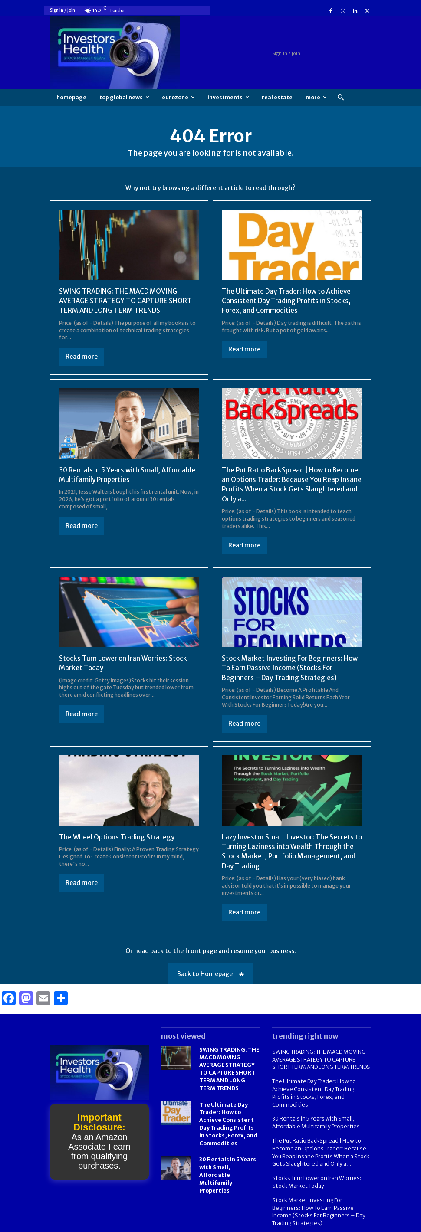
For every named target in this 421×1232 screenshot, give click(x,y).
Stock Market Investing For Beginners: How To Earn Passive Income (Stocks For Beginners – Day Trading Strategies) (287, 668)
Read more (82, 356)
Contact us (358, 1224)
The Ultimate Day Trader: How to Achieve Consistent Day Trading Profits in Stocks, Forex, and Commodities (289, 301)
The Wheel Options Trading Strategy (119, 836)
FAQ (331, 1224)
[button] (340, 97)
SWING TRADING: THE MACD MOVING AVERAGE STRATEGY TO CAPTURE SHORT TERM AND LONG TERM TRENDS (127, 301)
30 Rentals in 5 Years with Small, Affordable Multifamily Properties (227, 1168)
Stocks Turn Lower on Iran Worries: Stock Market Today (314, 1168)
